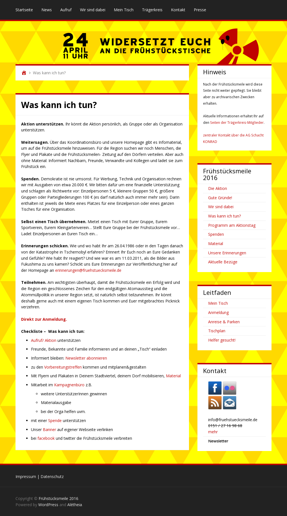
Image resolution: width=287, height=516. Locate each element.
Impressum (25, 476)
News (46, 9)
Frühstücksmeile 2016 (58, 498)
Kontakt (178, 9)
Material (173, 375)
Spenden (216, 234)
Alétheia (74, 504)
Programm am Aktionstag (231, 225)
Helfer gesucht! (221, 340)
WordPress (48, 504)
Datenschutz (52, 476)
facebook (46, 438)
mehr (213, 431)
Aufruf (66, 9)
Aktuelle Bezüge (222, 261)
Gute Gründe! (220, 197)
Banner (49, 429)
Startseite (24, 9)
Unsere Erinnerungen (227, 252)
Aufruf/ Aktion (44, 340)
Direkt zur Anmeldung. (44, 319)
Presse (200, 9)
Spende (55, 420)
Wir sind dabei (92, 9)
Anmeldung (218, 312)
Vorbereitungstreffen (63, 367)
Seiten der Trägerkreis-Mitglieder (237, 122)
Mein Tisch (124, 9)
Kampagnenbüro (70, 384)
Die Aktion (217, 188)
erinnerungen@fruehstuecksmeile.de (88, 270)
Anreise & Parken (224, 321)
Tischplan (216, 330)
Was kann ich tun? (224, 216)
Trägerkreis (152, 9)
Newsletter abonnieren (86, 358)
